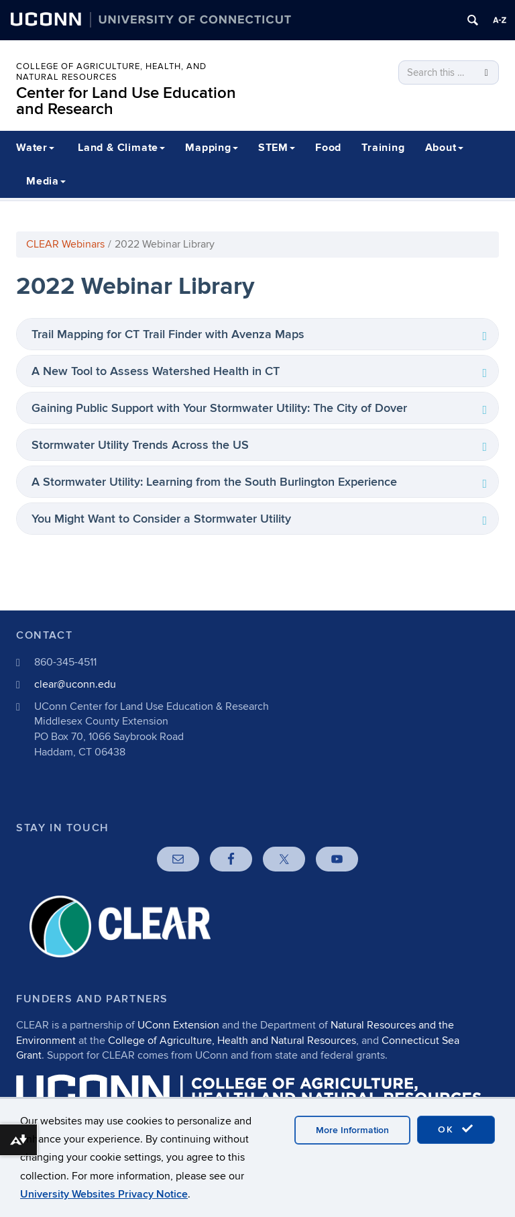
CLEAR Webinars (65, 244)
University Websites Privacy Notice (104, 1194)
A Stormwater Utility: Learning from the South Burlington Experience (214, 482)
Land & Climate (121, 147)
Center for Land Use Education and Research (126, 101)
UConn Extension (178, 1025)
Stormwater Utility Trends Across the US (140, 445)
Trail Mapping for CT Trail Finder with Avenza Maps (168, 334)
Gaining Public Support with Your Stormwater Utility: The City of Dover (219, 408)
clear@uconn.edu (75, 684)
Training (382, 147)
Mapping (211, 147)
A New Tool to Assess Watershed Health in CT (156, 371)
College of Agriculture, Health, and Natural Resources (111, 72)
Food (328, 147)
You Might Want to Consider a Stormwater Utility (161, 519)
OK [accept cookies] (456, 1129)
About (444, 147)
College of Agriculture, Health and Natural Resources (232, 1040)
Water (35, 147)
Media (46, 181)
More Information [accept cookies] (352, 1130)
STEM (276, 147)
